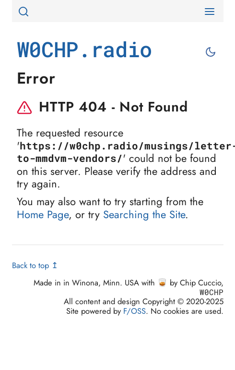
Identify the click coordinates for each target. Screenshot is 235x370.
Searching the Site (144, 214)
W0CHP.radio (84, 49)
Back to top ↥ (35, 265)
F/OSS (134, 311)
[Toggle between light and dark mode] (212, 52)
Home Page (43, 214)
